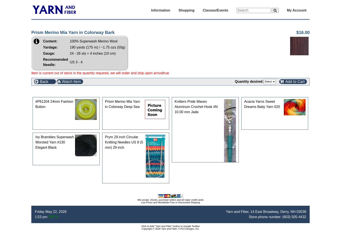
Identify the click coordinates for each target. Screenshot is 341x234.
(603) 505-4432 (294, 217)
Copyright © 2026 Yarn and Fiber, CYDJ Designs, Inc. (170, 228)
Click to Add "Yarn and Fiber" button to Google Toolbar (170, 226)
